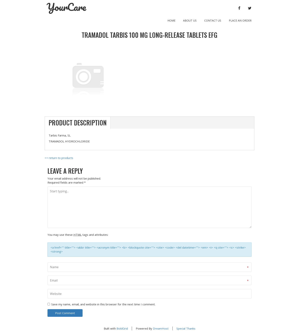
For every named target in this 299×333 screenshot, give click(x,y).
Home (171, 20)
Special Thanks (185, 328)
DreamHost (161, 328)
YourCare (66, 7)
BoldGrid (122, 328)
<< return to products (59, 158)
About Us (190, 20)
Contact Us (212, 20)
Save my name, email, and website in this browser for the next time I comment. (103, 304)
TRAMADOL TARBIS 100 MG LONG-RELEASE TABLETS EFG (149, 35)
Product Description (78, 122)
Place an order (240, 20)
